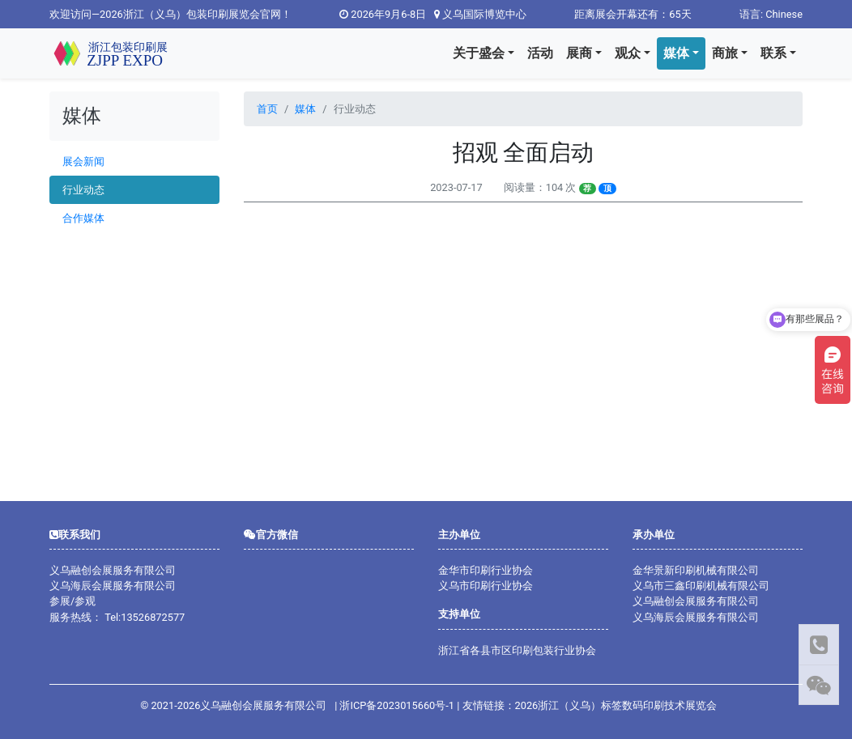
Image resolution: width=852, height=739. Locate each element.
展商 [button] (579, 53)
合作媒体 (83, 218)
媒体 (305, 109)
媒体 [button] (676, 53)
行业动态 (83, 190)
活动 (540, 53)
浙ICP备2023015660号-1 (396, 705)
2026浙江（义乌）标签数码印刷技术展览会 (616, 705)
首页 (267, 109)
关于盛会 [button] (479, 53)
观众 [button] (628, 53)
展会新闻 (83, 161)
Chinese (784, 14)
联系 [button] (773, 53)
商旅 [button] (725, 53)
